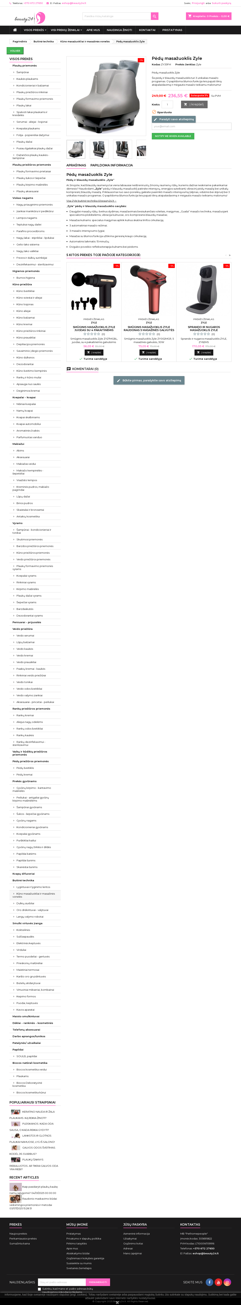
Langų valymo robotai (30, 916)
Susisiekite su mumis (78, 1263)
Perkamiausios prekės (23, 1238)
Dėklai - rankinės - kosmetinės (33, 1022)
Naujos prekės (18, 1233)
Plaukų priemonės (25, 65)
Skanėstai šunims (27, 867)
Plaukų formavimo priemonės (35, 98)
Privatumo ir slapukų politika (83, 1238)
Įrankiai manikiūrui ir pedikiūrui (35, 211)
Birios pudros (25, 503)
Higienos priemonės (26, 271)
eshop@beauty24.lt (74, 3)
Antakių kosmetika (28, 516)
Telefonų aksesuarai (26, 1029)
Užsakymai (130, 1238)
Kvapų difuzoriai (24, 873)
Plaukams (22, 1076)
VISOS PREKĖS (34, 30)
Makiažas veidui (26, 463)
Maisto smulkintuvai (26, 1016)
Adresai (128, 1248)
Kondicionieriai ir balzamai (33, 85)
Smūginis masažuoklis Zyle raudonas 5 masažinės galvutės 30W (149, 330)
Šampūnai (23, 72)
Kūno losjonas (25, 304)
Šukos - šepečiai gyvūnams (33, 813)
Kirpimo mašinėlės (28, 588)
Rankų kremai (25, 715)
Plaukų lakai (24, 105)
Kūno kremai (24, 324)
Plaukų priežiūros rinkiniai (32, 92)
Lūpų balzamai (26, 642)
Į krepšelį (194, 105)
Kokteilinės (23, 929)
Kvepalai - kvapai (24, 397)
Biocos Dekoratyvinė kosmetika (27, 1084)
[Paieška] (120, 16)
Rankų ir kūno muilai (29, 377)
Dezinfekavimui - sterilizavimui (35, 264)
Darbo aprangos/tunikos (29, 1036)
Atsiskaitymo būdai (78, 1253)
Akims (20, 450)
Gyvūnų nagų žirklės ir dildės (34, 847)
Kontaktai (147, 30)
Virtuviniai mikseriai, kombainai (35, 989)
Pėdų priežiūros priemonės (31, 761)
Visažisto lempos (27, 480)
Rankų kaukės (25, 735)
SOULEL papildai (27, 1056)
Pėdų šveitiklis (25, 767)
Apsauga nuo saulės (29, 384)
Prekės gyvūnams (25, 781)
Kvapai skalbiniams (28, 417)
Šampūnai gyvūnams (29, 807)
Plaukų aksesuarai (28, 191)
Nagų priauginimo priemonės (35, 204)
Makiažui (18, 443)
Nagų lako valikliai (28, 251)
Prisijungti (198, 3)
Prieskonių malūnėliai (30, 963)
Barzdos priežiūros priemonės (35, 546)
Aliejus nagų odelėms (30, 721)
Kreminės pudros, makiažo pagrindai (31, 488)
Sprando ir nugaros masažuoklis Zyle (204, 328)
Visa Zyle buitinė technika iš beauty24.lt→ (91, 200)
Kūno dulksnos (25, 357)
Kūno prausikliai (26, 337)
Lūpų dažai (23, 496)
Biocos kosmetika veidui (32, 1069)
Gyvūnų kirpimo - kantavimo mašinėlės (32, 789)
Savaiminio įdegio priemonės (35, 350)
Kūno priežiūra (22, 284)
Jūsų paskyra (135, 1224)
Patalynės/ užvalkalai (27, 1042)
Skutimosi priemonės (30, 539)
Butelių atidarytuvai (28, 983)
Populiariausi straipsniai (32, 1102)
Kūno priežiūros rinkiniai (31, 330)
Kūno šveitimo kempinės (32, 370)
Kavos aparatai (26, 1009)
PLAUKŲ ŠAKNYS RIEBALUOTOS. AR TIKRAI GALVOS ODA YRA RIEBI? (33, 1164)
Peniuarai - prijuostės (27, 622)
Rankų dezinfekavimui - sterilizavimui (29, 743)
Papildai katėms (26, 853)
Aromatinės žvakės (28, 430)
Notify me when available (173, 136)
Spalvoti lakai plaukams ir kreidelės (30, 114)
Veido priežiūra (23, 628)
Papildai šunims (26, 860)
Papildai (18, 1049)
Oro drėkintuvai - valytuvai (32, 909)
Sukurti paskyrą (221, 3)
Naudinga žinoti (119, 30)
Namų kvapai (25, 410)
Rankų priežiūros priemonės (31, 708)
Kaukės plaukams (27, 78)
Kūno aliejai (24, 310)
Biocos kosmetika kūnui (31, 1092)
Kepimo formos (26, 996)
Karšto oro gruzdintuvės (31, 976)
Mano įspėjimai (132, 1253)
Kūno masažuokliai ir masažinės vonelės (34, 895)
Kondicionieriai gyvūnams (32, 827)
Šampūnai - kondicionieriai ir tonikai (32, 531)
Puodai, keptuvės (27, 1003)
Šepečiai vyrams (26, 602)
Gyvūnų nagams (26, 820)
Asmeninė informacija (136, 1233)
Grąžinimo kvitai (133, 1243)
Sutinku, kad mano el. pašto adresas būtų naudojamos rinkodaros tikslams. (67, 1290)
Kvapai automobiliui (29, 423)
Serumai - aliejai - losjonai (32, 121)
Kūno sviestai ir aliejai (29, 297)
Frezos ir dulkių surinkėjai (32, 257)
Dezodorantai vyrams (30, 615)
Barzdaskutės (25, 608)
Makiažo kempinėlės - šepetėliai (28, 472)
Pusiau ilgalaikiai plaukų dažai (35, 148)
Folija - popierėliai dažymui (33, 135)
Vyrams (18, 523)
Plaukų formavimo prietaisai (34, 171)
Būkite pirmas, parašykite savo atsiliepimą (149, 380)
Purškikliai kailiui (26, 840)
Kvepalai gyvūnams (28, 833)
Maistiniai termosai (28, 969)
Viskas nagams (23, 197)
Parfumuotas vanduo (29, 437)
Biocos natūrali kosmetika (30, 1062)
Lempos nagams (27, 217)
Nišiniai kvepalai (26, 403)
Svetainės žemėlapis (78, 1268)
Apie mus (93, 30)
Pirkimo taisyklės (76, 1243)
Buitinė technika (23, 880)
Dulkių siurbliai (25, 903)
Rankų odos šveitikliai (30, 728)
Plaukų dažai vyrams (29, 595)
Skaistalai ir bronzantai (30, 509)
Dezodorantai (25, 364)
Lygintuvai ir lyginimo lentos (33, 886)
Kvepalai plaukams (28, 128)
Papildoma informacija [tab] (112, 165)
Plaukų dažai (24, 141)
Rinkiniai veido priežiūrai (31, 675)
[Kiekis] (167, 104)
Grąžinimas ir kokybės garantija (85, 1258)
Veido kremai (25, 655)
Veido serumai (25, 635)
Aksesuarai (23, 457)
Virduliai (21, 949)
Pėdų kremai (24, 774)
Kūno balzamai (26, 317)
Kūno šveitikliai (26, 290)
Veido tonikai (25, 682)
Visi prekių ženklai (65, 30)
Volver (15, 50)
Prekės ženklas (185, 64)
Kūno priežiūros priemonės (33, 552)
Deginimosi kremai (28, 390)
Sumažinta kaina (19, 1243)
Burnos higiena (26, 277)
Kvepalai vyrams (26, 575)
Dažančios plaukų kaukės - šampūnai (31, 156)
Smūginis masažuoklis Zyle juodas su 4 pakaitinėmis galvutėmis (94, 330)
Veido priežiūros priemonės (33, 559)
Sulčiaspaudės (25, 936)
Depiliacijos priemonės (31, 344)
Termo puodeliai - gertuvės (33, 956)
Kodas (156, 64)
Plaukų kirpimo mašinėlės (32, 184)
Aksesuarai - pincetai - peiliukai (35, 701)
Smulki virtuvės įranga (28, 923)
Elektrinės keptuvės (28, 943)
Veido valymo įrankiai (30, 695)
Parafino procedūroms (30, 231)
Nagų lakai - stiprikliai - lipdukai (35, 237)
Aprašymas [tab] (76, 165)
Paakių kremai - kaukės (31, 668)
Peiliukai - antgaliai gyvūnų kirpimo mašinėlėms (31, 799)
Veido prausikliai (26, 662)
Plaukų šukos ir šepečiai (31, 177)
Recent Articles (24, 1177)
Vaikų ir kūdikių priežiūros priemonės (30, 753)
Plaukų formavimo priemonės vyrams (33, 567)
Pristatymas (172, 30)
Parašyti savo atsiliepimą (174, 119)
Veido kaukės (25, 648)
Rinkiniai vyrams (26, 582)
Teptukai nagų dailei (29, 224)
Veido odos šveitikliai (29, 688)
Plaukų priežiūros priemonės (32, 164)
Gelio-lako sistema (28, 244)
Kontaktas (190, 1224)
